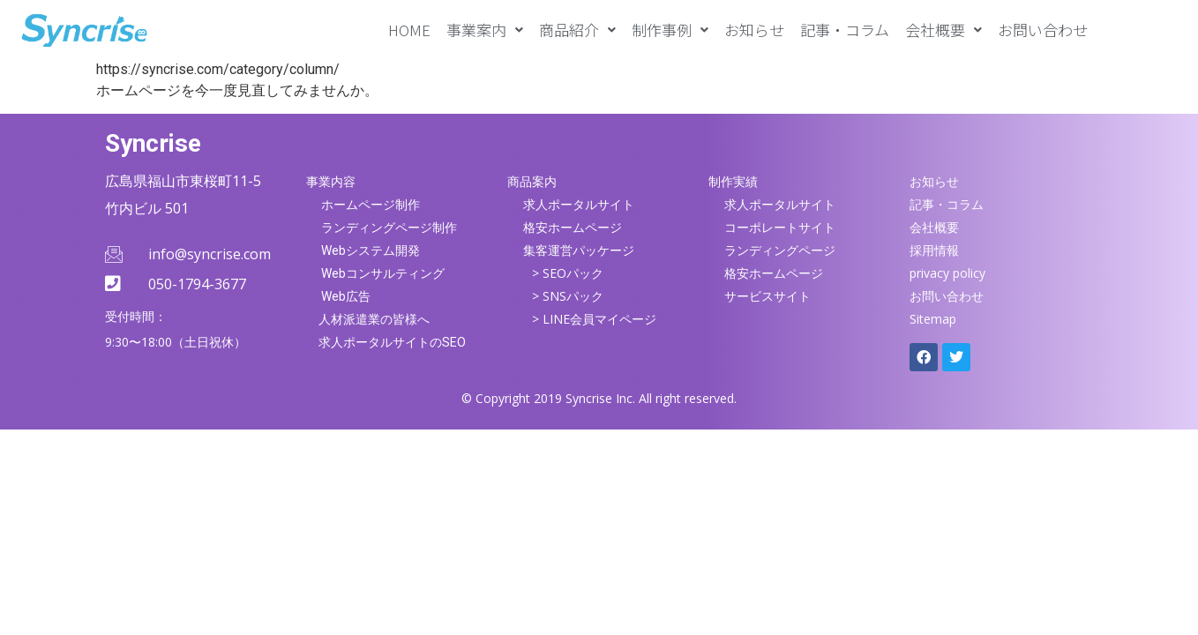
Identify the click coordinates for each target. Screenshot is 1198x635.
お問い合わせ (1043, 30)
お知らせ (754, 30)
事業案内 (484, 30)
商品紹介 (577, 30)
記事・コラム (844, 30)
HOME (409, 30)
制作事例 (670, 30)
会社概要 (943, 30)
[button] (484, 29)
